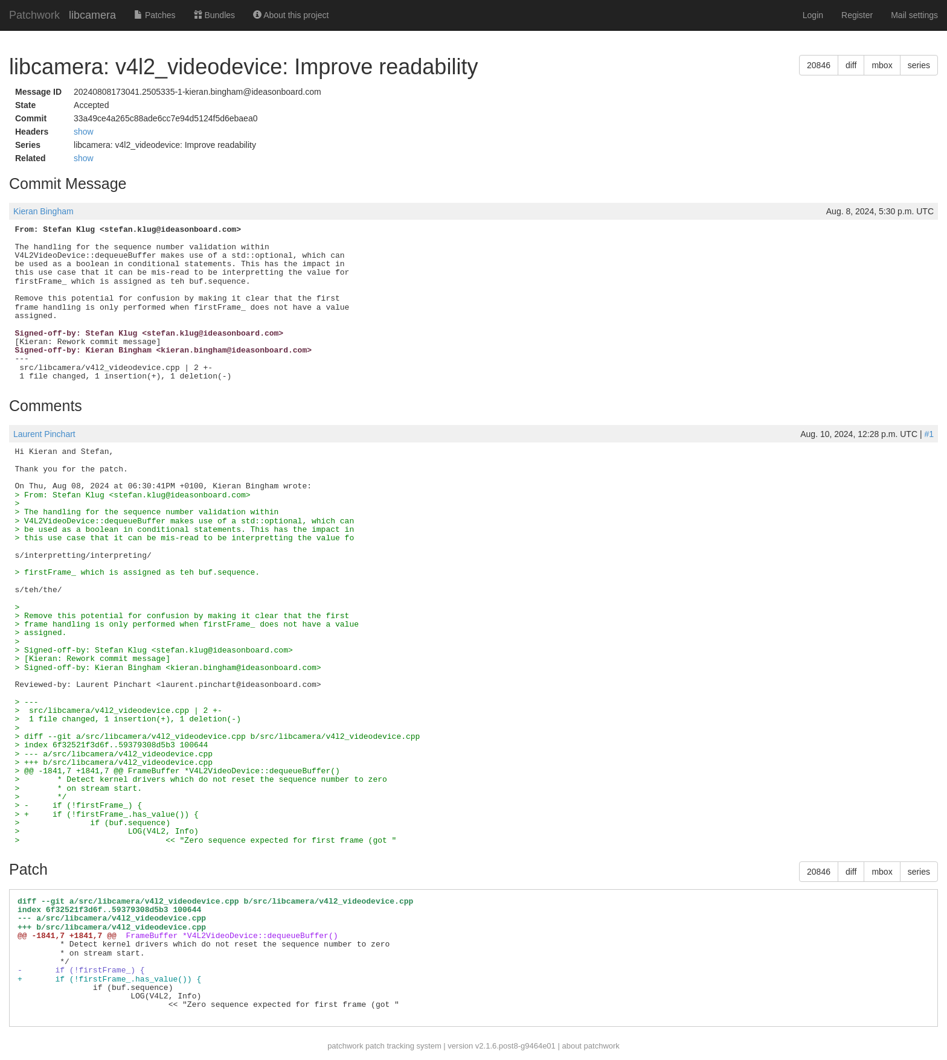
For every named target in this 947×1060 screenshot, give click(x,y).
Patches (154, 15)
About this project (291, 15)
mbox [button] (882, 65)
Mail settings (914, 15)
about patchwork (590, 1045)
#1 (929, 434)
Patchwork (34, 15)
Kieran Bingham (43, 211)
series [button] (919, 65)
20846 (818, 65)
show (84, 131)
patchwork (345, 1045)
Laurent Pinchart (44, 434)
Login (813, 15)
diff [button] (851, 65)
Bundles (214, 15)
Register (857, 15)
